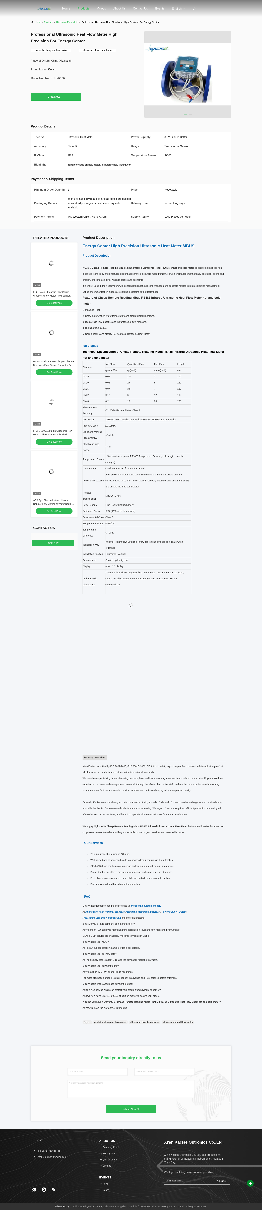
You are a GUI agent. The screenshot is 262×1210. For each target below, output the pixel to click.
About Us (119, 8)
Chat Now (56, 96)
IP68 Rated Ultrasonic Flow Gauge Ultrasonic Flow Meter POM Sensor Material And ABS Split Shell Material (52, 296)
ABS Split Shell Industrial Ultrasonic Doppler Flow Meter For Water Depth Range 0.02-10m (52, 504)
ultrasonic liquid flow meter (178, 1022)
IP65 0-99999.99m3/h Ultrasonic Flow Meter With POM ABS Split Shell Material (52, 435)
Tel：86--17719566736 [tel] (46, 1150)
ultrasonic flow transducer (144, 1022)
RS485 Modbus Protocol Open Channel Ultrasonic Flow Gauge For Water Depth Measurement (54, 365)
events (159, 8)
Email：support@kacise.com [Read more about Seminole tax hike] (50, 1157)
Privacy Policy (62, 1206)
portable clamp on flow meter (110, 1022)
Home (66, 8)
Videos (101, 8)
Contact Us (140, 8)
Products (83, 8)
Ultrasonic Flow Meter (67, 22)
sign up (221, 1180)
